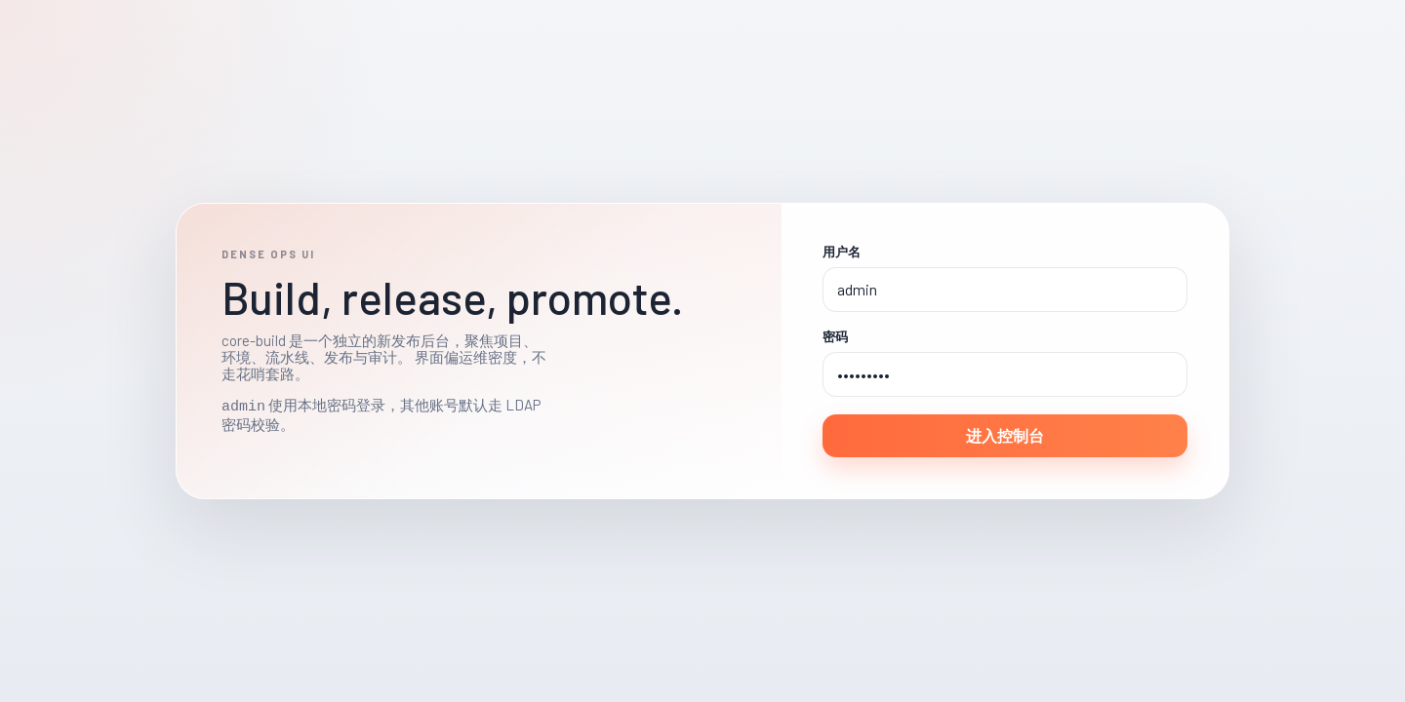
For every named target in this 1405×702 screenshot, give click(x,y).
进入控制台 (1005, 435)
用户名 (842, 252)
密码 (835, 337)
